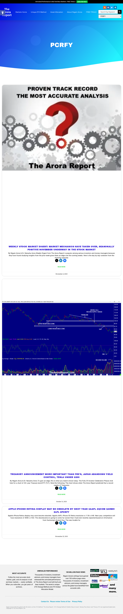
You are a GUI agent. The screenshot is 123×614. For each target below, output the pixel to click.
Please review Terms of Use (60, 601)
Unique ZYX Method (38, 12)
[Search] (119, 12)
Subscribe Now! (82, 1)
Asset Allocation (56, 12)
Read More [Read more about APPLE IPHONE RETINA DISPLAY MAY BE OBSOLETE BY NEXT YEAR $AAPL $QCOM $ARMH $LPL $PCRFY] (61, 529)
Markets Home (21, 12)
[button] (2, 12)
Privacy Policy (77, 601)
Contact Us (45, 601)
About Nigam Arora (74, 12)
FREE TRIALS (91, 12)
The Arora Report (6, 12)
